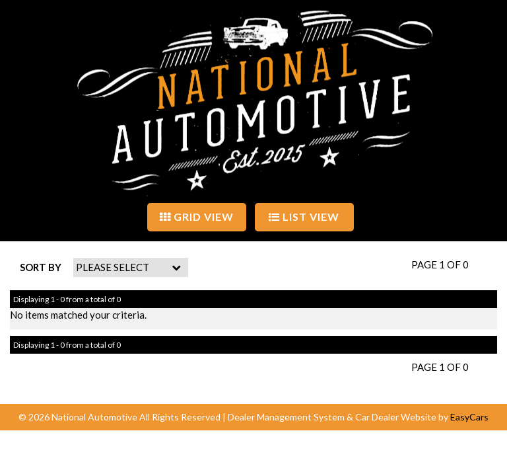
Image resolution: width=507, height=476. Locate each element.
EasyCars (469, 416)
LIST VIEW (304, 216)
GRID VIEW (197, 216)
